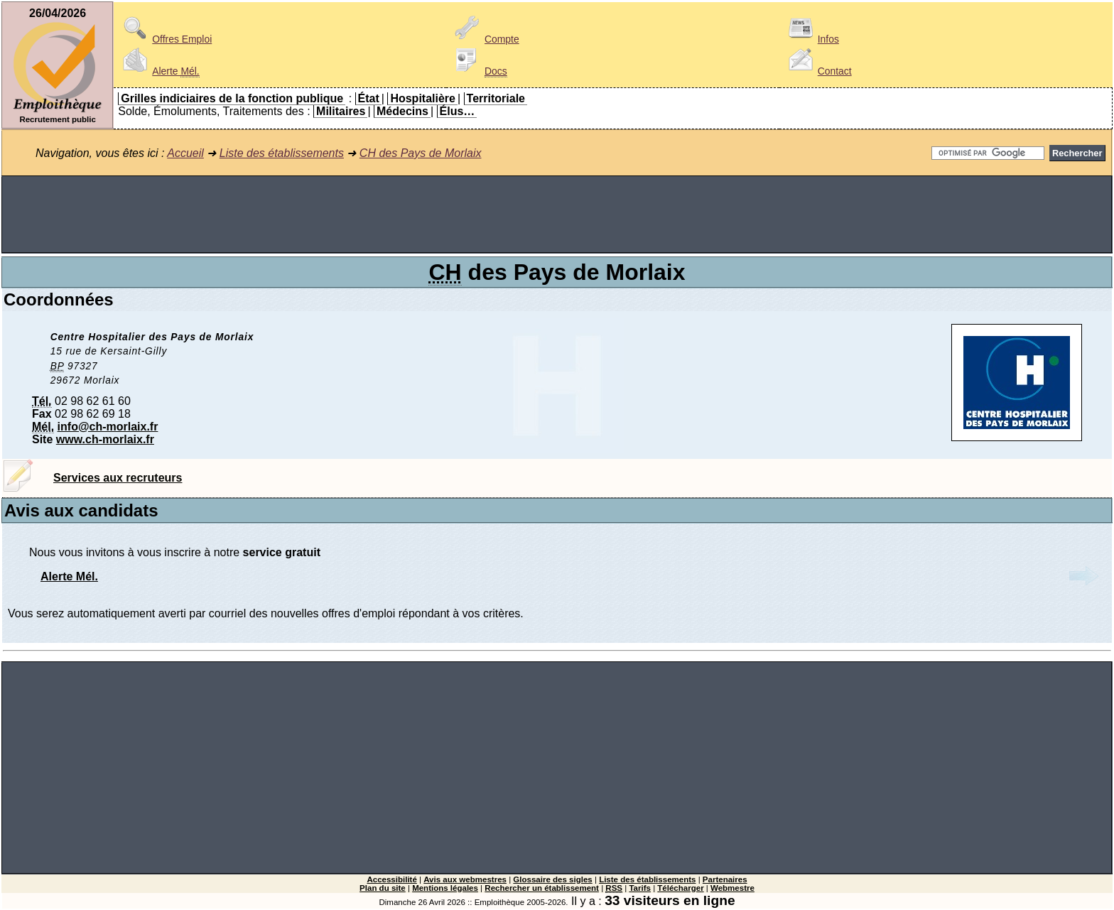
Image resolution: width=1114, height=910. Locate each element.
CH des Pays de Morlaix (420, 153)
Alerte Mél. (69, 576)
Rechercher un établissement (542, 888)
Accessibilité (391, 879)
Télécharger (680, 888)
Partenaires (725, 879)
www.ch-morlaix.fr (105, 439)
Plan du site (382, 888)
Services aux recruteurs (117, 478)
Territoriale (496, 98)
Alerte (158, 71)
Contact (818, 71)
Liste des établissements (282, 153)
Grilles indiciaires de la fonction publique (232, 98)
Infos (811, 39)
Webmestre (732, 888)
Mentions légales (445, 888)
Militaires (340, 111)
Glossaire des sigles (552, 879)
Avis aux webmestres (465, 879)
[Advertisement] (557, 215)
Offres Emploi (165, 39)
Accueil (185, 153)
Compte (484, 39)
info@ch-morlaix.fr (108, 427)
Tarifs (640, 888)
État (368, 98)
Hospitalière (422, 98)
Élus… (457, 111)
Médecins (402, 111)
